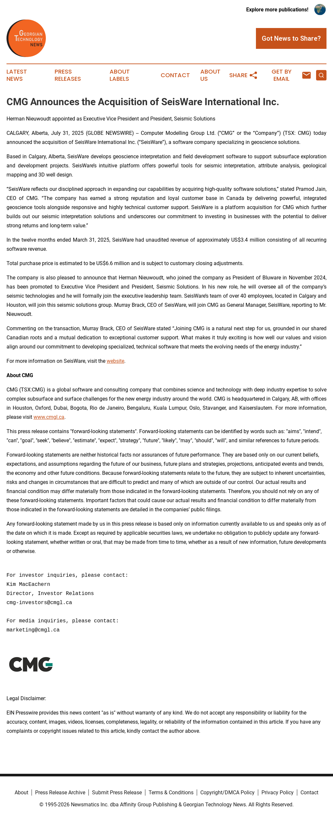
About (21, 792)
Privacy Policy (277, 792)
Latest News (17, 75)
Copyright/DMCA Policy (227, 792)
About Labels (120, 75)
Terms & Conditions (171, 792)
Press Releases (68, 75)
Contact (175, 75)
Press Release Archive (60, 792)
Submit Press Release (117, 792)
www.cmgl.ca (48, 417)
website (115, 361)
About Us (210, 75)
